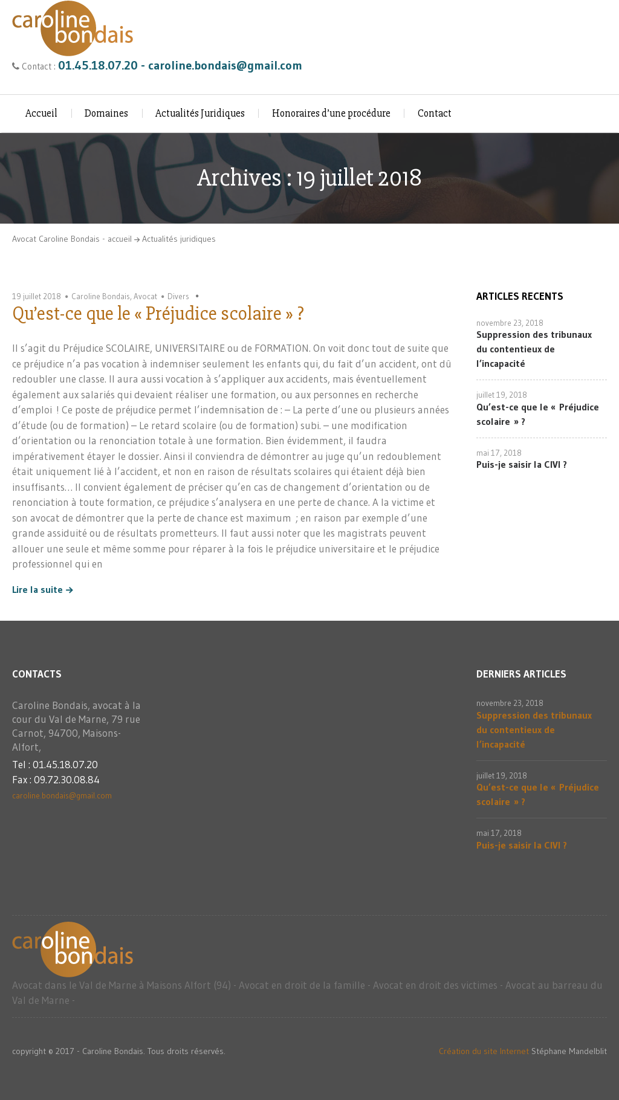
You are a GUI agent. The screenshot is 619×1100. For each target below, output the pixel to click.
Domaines (106, 113)
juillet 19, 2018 (501, 395)
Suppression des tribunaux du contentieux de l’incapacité (534, 348)
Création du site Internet (484, 1051)
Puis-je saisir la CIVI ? (521, 464)
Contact (435, 113)
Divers (178, 296)
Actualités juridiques (179, 238)
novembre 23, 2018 (509, 323)
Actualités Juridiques (200, 113)
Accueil (41, 113)
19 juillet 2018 (36, 296)
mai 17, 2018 (499, 453)
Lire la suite (37, 589)
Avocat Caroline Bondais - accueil (72, 238)
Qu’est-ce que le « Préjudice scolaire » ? (158, 313)
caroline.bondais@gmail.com (62, 795)
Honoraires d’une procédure (331, 113)
